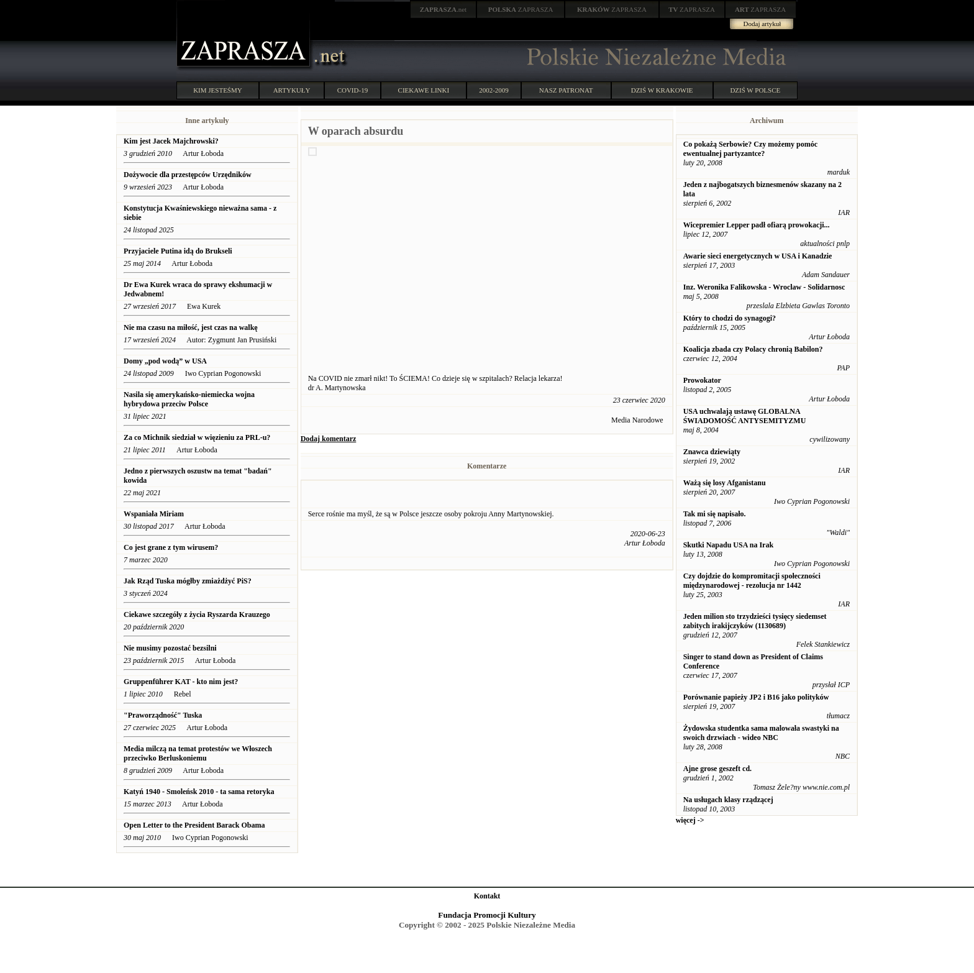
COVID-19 (352, 90)
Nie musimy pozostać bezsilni (170, 648)
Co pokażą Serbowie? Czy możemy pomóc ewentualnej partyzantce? (750, 149)
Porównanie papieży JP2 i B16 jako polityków (756, 697)
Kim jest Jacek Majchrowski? (171, 141)
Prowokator (702, 380)
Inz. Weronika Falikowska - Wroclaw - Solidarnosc (764, 287)
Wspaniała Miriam (154, 513)
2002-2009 (494, 90)
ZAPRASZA (520, 9)
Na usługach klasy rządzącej (728, 799)
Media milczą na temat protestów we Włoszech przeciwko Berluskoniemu (198, 753)
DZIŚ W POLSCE (755, 90)
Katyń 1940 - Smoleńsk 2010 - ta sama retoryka (199, 791)
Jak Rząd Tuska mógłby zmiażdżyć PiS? (188, 581)
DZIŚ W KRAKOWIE (662, 90)
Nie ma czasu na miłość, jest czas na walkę (191, 327)
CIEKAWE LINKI (424, 90)
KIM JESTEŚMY (217, 90)
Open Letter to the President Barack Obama (194, 825)
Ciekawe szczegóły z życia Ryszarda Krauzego (197, 614)
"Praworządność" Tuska (163, 715)
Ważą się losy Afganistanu (724, 482)
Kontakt (487, 896)
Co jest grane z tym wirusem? (171, 547)
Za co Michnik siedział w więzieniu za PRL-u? (197, 437)
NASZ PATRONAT (566, 90)
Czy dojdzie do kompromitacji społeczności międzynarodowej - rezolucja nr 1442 (752, 581)
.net (443, 9)
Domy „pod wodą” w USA (165, 361)
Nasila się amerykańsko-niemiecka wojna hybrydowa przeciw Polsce (189, 399)
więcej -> (690, 820)
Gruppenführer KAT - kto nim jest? (182, 681)
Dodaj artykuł (762, 23)
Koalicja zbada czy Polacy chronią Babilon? (753, 349)
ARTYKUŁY (292, 90)
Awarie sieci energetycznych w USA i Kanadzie (757, 256)
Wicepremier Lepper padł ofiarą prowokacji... (756, 225)
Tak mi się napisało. (714, 513)
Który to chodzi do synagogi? (729, 318)
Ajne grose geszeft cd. (717, 768)
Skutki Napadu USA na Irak (728, 545)
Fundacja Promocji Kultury (486, 915)
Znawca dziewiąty (711, 451)
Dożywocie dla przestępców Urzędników (188, 174)
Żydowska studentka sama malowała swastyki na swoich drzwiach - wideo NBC (761, 733)
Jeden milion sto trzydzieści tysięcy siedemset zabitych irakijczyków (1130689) (755, 621)
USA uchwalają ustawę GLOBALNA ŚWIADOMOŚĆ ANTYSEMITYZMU (744, 416)
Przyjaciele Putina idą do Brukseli (178, 251)
